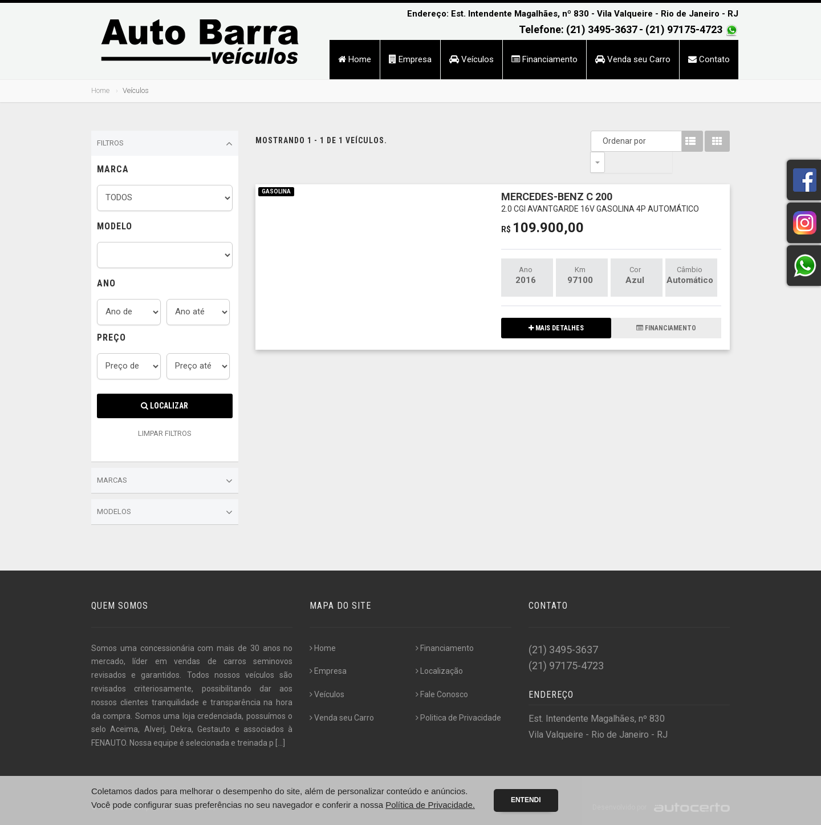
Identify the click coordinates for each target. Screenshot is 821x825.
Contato (709, 59)
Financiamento (544, 59)
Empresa (410, 59)
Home (354, 59)
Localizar (164, 405)
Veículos (471, 59)
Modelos (165, 512)
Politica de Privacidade (458, 717)
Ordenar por (600, 140)
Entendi (526, 800)
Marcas (165, 481)
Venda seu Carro (632, 59)
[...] (280, 742)
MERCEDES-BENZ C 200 (600, 180)
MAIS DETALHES (556, 307)
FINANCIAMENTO (666, 307)
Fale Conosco (442, 694)
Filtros (165, 144)
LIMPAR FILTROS (165, 433)
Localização (439, 671)
